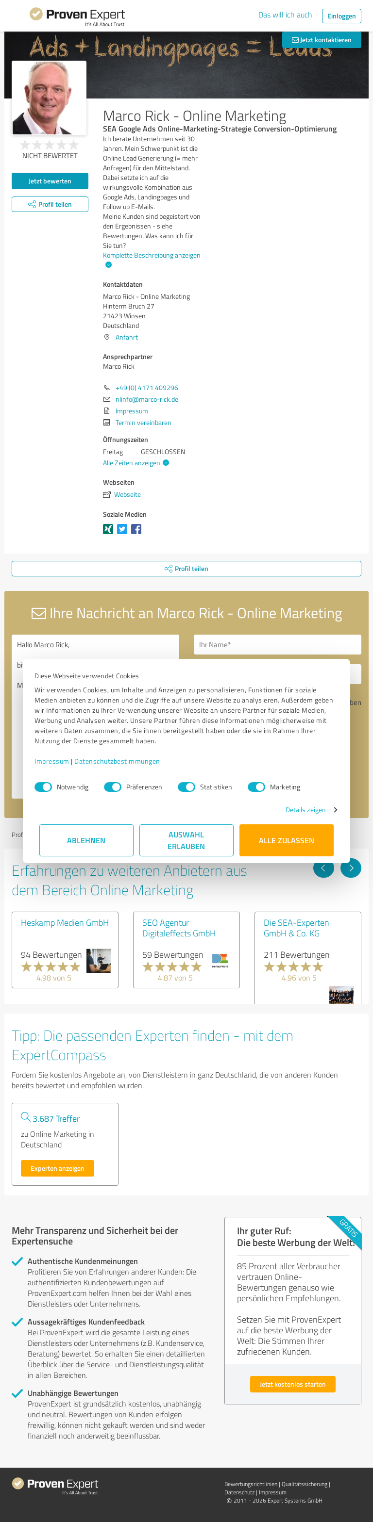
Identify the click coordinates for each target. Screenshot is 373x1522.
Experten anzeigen (58, 1168)
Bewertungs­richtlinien (250, 1484)
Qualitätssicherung (304, 1484)
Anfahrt (127, 337)
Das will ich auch (285, 14)
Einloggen (341, 15)
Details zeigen (301, 809)
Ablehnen (87, 840)
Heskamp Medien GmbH (65, 922)
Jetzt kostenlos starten (293, 1384)
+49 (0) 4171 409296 (147, 387)
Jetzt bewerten (50, 180)
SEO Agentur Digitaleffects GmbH (179, 927)
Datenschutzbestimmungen (122, 761)
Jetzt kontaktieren (322, 39)
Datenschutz (239, 1492)
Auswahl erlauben (186, 840)
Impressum (56, 761)
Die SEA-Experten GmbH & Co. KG (296, 927)
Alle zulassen (286, 840)
